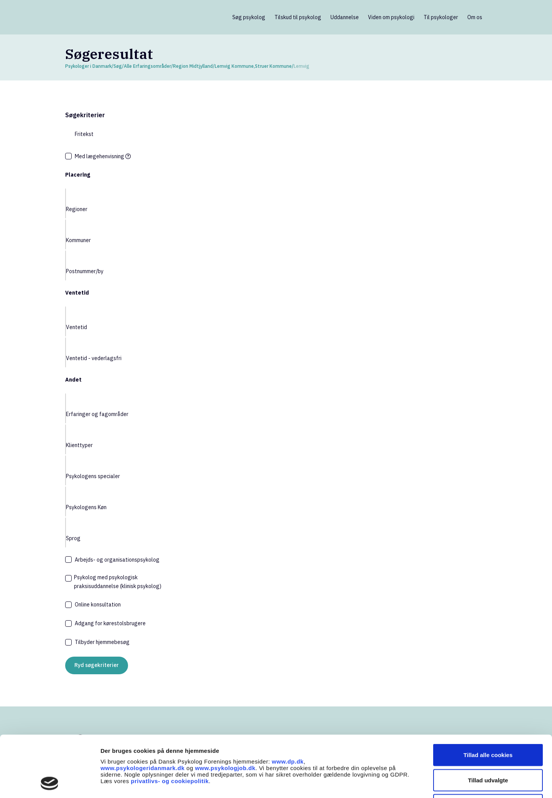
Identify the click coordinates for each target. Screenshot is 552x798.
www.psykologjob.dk (225, 710)
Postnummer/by (85, 271)
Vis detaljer (398, 783)
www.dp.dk (288, 704)
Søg (117, 66)
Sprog (73, 538)
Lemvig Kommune (234, 66)
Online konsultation (98, 604)
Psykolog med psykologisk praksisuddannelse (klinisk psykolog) (117, 582)
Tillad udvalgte (488, 722)
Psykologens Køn (86, 507)
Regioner (76, 209)
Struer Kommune (273, 66)
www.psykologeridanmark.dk (142, 710)
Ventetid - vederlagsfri (94, 358)
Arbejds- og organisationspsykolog (117, 559)
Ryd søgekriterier (96, 665)
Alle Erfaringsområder (147, 66)
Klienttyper (79, 445)
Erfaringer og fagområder (97, 414)
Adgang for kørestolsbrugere (110, 623)
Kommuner (78, 240)
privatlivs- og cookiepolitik (170, 723)
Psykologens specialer (93, 476)
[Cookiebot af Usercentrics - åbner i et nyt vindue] (49, 783)
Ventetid (76, 327)
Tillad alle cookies (488, 697)
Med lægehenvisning (103, 156)
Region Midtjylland (193, 66)
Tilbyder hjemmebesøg (102, 642)
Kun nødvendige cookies (488, 747)
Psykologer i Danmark (88, 66)
